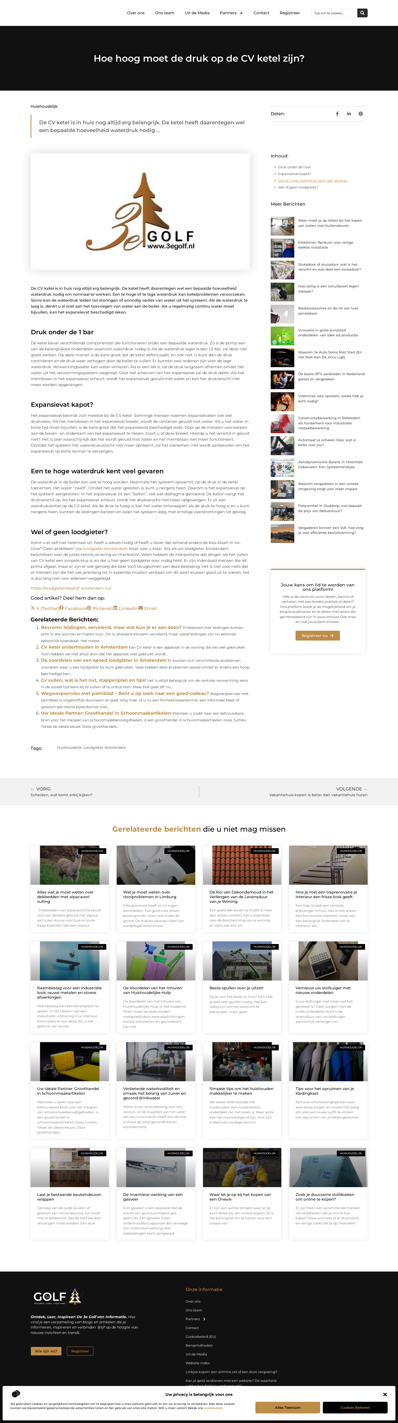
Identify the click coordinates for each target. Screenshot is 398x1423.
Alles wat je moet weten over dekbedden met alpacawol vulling (65, 897)
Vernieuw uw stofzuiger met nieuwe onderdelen (323, 990)
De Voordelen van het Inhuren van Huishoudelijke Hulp (152, 990)
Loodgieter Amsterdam (104, 747)
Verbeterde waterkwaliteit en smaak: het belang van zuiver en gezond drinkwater (154, 1093)
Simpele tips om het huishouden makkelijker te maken (242, 1091)
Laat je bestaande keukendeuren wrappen (69, 1197)
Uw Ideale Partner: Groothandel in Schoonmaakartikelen (106, 713)
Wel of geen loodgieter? (298, 187)
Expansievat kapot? (294, 174)
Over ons (136, 12)
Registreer (290, 12)
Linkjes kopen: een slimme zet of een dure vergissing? (231, 1372)
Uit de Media (197, 12)
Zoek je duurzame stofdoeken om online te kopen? (325, 1197)
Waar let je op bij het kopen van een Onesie (240, 1197)
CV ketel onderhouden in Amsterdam (84, 647)
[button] (385, 1394)
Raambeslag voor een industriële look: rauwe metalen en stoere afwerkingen (69, 992)
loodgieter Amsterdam (105, 548)
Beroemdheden (199, 1345)
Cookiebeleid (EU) (201, 1336)
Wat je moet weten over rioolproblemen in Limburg (149, 894)
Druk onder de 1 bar (294, 167)
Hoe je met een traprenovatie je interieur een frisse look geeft (326, 894)
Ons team (164, 12)
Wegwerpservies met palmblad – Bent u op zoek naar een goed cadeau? (125, 693)
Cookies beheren (355, 1407)
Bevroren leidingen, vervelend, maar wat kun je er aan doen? (111, 627)
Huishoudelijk (44, 106)
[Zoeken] (362, 13)
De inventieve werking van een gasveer (153, 1197)
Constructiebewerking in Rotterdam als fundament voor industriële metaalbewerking (329, 423)
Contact (261, 12)
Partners (231, 13)
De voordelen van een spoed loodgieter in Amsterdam (104, 660)
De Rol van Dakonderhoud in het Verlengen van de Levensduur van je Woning (242, 897)
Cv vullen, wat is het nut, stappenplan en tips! (93, 680)
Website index (198, 1363)
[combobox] (334, 13)
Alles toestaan (288, 1407)
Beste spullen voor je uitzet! (236, 987)
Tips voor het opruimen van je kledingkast (325, 1091)
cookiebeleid (213, 1408)
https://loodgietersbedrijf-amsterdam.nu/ (71, 588)
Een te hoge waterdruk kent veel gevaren (313, 180)
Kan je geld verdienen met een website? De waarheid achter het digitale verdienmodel (231, 1383)
